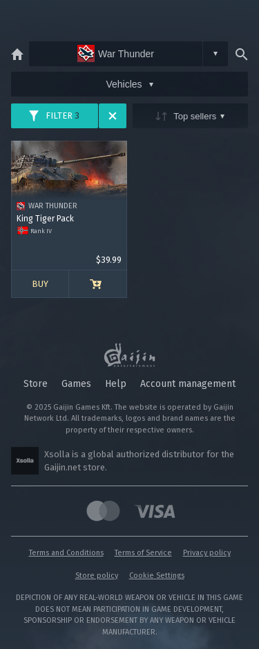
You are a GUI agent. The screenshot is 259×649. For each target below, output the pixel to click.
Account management (188, 384)
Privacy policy (207, 552)
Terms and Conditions (66, 552)
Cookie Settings (156, 575)
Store (35, 384)
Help (115, 384)
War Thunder (115, 53)
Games (76, 384)
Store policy (96, 575)
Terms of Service (143, 552)
